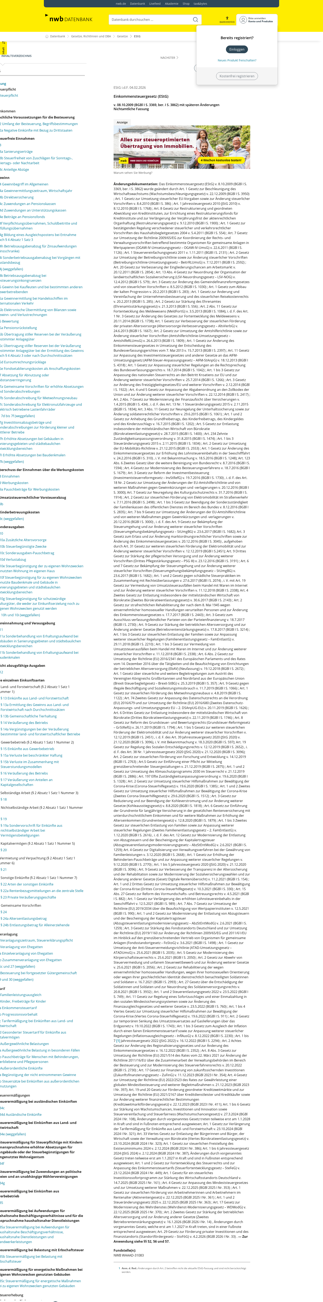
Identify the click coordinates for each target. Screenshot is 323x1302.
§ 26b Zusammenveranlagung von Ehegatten (75, 1163)
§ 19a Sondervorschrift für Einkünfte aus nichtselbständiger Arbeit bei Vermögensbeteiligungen (83, 1006)
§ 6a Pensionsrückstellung (72, 377)
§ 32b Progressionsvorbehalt (71, 1225)
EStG (137, 36)
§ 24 (59, 1103)
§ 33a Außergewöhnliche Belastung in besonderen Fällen (77, 1263)
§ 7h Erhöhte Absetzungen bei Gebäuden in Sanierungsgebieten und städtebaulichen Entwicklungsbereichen (81, 529)
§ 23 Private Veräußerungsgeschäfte (83, 1088)
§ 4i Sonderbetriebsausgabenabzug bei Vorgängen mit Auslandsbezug (79, 294)
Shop (186, 4)
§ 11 (55, 762)
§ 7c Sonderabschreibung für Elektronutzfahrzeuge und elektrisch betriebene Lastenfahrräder (80, 488)
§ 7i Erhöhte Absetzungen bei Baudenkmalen (74, 545)
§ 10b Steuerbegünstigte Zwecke (77, 654)
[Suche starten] (195, 19)
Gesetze (122, 36)
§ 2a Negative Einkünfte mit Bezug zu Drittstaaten (80, 142)
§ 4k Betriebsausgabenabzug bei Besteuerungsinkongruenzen (77, 312)
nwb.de (121, 4)
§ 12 (55, 814)
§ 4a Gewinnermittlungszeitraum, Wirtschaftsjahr (77, 212)
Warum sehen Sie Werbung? (160, 173)
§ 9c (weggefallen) (65, 626)
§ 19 (59, 995)
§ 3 (54, 159)
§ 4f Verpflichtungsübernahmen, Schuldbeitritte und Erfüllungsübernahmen (77, 257)
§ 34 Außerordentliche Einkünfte (73, 1288)
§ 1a (52, 102)
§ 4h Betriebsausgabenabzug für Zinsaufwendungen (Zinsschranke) (78, 283)
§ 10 (55, 641)
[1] (146, 1041)
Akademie (171, 4)
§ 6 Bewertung (63, 370)
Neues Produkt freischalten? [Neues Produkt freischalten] (237, 60)
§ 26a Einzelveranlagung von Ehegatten (78, 1154)
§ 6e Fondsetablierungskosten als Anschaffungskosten (77, 434)
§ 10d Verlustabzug (66, 667)
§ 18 (59, 975)
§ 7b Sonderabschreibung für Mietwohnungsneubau (74, 474)
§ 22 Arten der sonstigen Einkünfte (82, 1070)
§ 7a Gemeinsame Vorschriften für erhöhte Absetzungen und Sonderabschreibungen (78, 460)
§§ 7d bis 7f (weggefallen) (71, 499)
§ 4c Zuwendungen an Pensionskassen (81, 228)
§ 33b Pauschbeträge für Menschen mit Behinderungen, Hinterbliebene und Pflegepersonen (79, 1277)
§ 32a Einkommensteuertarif (70, 1218)
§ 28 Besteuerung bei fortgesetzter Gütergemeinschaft (75, 1181)
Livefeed (155, 4)
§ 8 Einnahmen (63, 574)
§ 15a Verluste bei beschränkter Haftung (80, 924)
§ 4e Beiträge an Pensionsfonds (76, 246)
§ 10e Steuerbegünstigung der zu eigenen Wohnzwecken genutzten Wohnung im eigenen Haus (78, 678)
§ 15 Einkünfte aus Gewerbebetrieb (83, 915)
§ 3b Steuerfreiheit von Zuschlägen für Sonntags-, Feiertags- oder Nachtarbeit (81, 178)
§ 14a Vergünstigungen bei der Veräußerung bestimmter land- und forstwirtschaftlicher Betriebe (83, 891)
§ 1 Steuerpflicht (61, 95)
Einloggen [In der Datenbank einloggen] (236, 49)
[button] (227, 19)
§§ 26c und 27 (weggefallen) (69, 1172)
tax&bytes (200, 4)
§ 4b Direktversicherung (70, 221)
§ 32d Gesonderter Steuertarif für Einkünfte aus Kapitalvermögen (74, 1245)
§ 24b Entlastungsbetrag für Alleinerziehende (77, 1118)
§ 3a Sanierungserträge (70, 166)
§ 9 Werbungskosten (68, 580)
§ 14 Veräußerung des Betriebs (79, 879)
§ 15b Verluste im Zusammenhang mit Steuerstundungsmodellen (82, 935)
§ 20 (59, 1031)
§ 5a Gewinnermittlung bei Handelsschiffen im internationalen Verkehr (79, 342)
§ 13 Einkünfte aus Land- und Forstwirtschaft (78, 842)
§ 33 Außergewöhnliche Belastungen (76, 1254)
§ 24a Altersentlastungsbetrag (79, 1109)
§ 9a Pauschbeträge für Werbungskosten (70, 589)
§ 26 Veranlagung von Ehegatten (73, 1147)
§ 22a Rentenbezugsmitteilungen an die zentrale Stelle (83, 1079)
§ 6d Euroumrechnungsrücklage (76, 425)
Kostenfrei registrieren (237, 76)
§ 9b (55, 611)
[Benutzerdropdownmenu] (257, 19)
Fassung (55, 84)
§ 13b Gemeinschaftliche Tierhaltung (74, 870)
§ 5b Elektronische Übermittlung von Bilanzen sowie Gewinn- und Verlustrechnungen (80, 359)
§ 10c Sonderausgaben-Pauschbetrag (81, 660)
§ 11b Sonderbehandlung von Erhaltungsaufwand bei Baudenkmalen (82, 797)
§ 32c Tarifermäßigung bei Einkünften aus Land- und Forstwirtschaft (77, 1234)
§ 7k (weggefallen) (65, 554)
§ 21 (59, 1050)
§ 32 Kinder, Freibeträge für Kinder (75, 1212)
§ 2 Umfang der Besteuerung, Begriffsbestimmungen (74, 131)
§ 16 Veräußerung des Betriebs (79, 944)
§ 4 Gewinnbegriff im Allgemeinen (78, 204)
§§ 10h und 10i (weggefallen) (73, 747)
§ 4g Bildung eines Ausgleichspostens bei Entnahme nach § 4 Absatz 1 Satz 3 (81, 271)
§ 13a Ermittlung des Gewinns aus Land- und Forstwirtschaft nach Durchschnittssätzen (82, 856)
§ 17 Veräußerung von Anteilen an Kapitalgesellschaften (82, 953)
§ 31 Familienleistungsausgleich (73, 1205)
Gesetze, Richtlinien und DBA (91, 36)
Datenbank (137, 4)
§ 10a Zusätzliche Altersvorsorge (77, 647)
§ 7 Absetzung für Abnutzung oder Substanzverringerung (78, 446)
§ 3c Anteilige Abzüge (68, 189)
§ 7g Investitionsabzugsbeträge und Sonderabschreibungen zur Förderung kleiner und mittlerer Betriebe (81, 510)
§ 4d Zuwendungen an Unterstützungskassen (69, 237)
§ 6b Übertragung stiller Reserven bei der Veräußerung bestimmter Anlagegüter (80, 388)
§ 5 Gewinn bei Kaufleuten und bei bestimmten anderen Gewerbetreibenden (78, 326)
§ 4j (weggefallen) (65, 303)
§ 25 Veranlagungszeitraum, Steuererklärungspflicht (70, 1138)
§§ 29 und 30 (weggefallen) (69, 1190)
